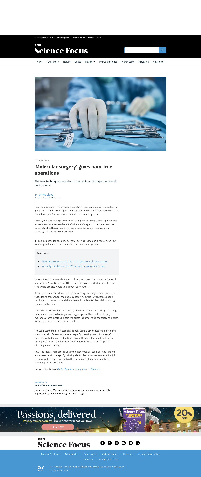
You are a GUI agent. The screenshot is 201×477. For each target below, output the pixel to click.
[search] (162, 50)
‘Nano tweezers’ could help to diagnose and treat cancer (75, 261)
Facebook (69, 369)
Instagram (80, 369)
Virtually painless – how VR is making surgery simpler (73, 266)
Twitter (61, 369)
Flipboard (94, 369)
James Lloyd (41, 381)
